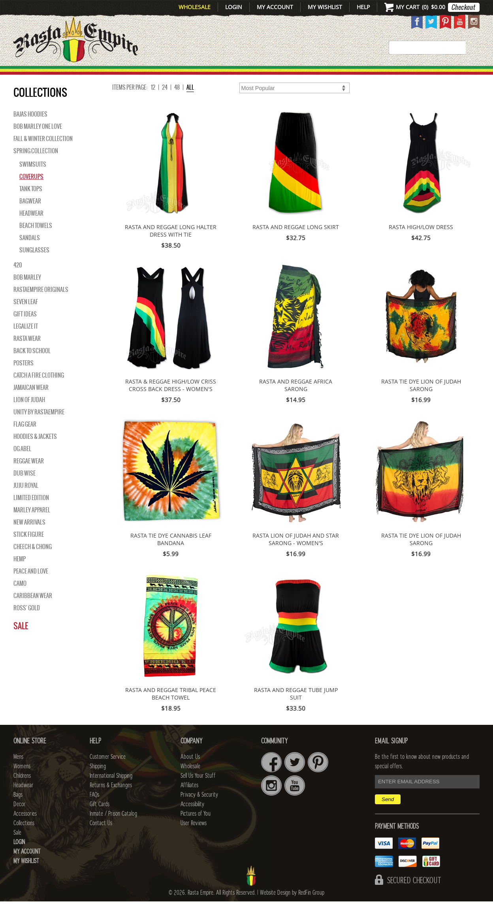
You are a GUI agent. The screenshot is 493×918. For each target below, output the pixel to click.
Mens (98, 75)
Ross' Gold (26, 624)
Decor (314, 75)
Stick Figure (28, 551)
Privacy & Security (199, 811)
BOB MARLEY (27, 294)
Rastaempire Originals (40, 306)
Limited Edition (31, 514)
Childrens (22, 792)
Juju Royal (25, 502)
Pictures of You (196, 830)
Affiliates (189, 802)
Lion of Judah (29, 416)
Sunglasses (34, 266)
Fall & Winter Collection (43, 155)
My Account (275, 7)
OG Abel (22, 465)
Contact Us (101, 840)
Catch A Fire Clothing (38, 392)
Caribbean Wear (32, 612)
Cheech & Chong (32, 563)
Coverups (31, 193)
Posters (23, 379)
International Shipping (111, 792)
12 (153, 104)
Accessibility (192, 821)
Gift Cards (99, 821)
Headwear (31, 230)
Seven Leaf (25, 318)
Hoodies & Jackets (35, 453)
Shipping (98, 783)
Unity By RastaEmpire (38, 428)
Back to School (32, 367)
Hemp (19, 575)
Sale (468, 75)
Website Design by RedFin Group (292, 909)
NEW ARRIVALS (29, 538)
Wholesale (195, 7)
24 (164, 104)
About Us (190, 773)
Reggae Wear (28, 477)
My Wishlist (325, 7)
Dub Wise (24, 489)
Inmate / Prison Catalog (113, 830)
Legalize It (25, 343)
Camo (19, 600)
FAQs (94, 811)
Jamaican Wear (31, 404)
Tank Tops (30, 205)
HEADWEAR (239, 75)
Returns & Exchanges (111, 802)
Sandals (29, 254)
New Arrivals (47, 75)
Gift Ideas (25, 330)
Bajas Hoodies (30, 130)
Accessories (364, 75)
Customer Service (108, 773)
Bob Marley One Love (37, 143)
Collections (428, 75)
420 (17, 281)
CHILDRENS (184, 75)
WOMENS (135, 75)
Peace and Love (30, 587)
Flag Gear (24, 440)
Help (363, 7)
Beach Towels (35, 242)
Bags (282, 75)
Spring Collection (35, 167)
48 (177, 104)
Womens (21, 783)
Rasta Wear (27, 355)
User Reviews (194, 840)
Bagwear (30, 217)
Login (233, 7)
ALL (190, 104)
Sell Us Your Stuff (198, 792)
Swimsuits (32, 181)
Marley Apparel (31, 526)
